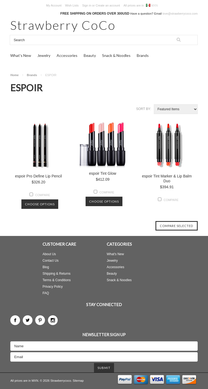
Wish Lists (72, 5)
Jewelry (43, 55)
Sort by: (143, 109)
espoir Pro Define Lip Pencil (38, 176)
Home (14, 75)
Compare (42, 195)
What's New (20, 55)
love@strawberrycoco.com (180, 13)
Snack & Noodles (116, 55)
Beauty (90, 55)
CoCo (63, 25)
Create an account (108, 5)
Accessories (67, 55)
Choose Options (40, 204)
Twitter (27, 320)
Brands (143, 55)
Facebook (15, 320)
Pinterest (40, 320)
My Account (53, 5)
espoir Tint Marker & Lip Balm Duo (167, 178)
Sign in (86, 5)
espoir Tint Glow (102, 173)
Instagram (53, 320)
